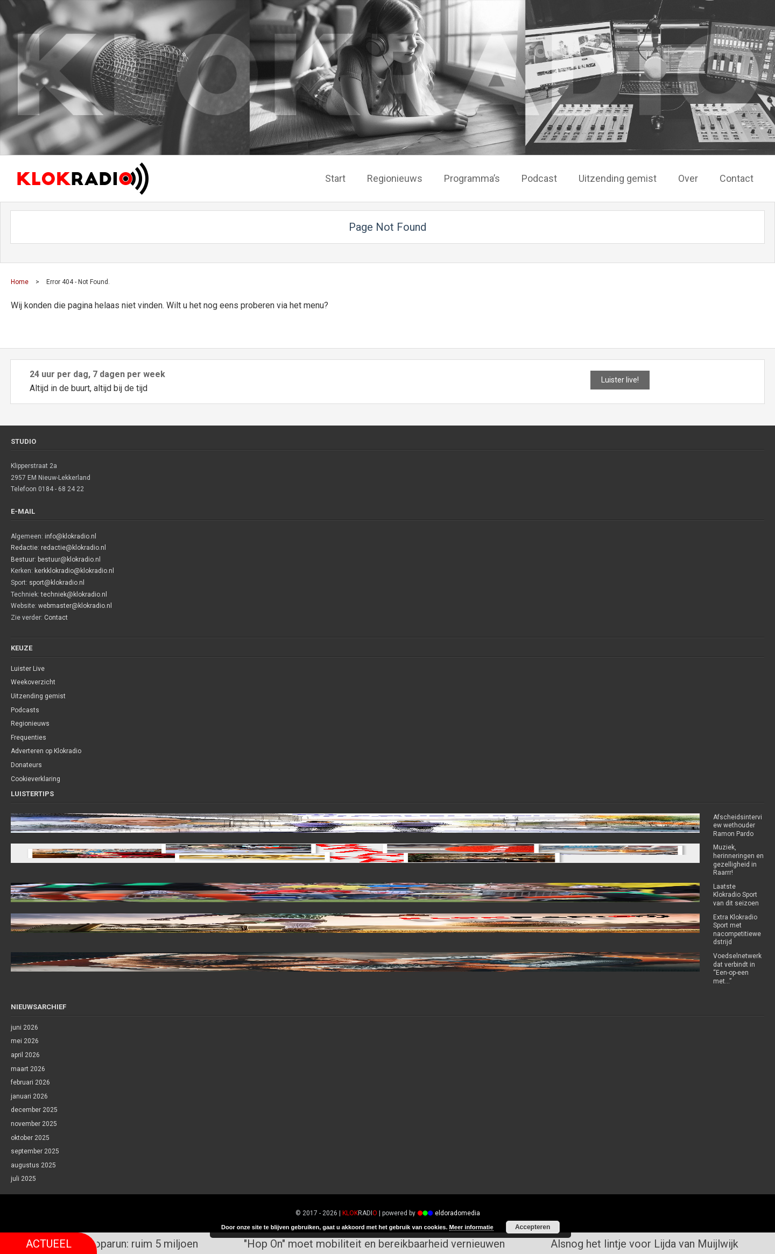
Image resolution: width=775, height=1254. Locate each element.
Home (20, 282)
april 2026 (25, 1055)
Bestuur (22, 559)
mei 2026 (25, 1041)
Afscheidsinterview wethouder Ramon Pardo (737, 825)
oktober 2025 (30, 1138)
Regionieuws (30, 723)
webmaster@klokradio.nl (75, 606)
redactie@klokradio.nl (73, 547)
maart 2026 (28, 1069)
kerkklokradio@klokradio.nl (74, 571)
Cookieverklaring (35, 779)
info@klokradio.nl (70, 536)
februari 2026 (30, 1082)
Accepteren (532, 1227)
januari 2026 (29, 1096)
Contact (56, 617)
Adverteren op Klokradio (46, 751)
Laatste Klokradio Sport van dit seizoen (736, 895)
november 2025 (34, 1124)
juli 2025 (23, 1178)
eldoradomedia (457, 1213)
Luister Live (28, 668)
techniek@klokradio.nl (74, 594)
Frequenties (28, 737)
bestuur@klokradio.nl (69, 559)
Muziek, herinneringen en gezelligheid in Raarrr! (738, 860)
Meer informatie (471, 1227)
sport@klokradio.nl (56, 582)
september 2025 (35, 1151)
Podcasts (25, 710)
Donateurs (26, 765)
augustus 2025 (33, 1165)
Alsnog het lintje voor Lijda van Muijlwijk (656, 1243)
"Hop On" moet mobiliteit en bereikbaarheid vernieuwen (386, 1243)
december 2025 (34, 1110)
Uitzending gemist (38, 696)
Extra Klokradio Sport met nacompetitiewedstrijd (737, 929)
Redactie (24, 547)
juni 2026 (24, 1027)
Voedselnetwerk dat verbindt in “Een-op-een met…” (737, 968)
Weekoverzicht (33, 682)
